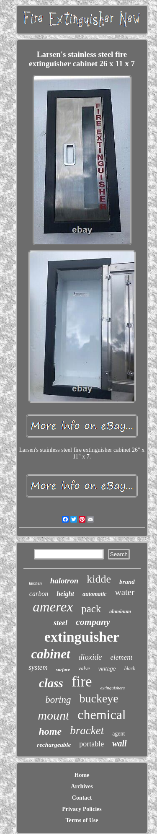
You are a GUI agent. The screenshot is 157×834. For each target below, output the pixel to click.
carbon (38, 593)
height (65, 593)
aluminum (120, 611)
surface (63, 669)
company (93, 621)
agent (118, 733)
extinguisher (81, 637)
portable (91, 744)
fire (82, 681)
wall (119, 743)
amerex (53, 606)
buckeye (99, 698)
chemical (101, 714)
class (51, 683)
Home (82, 775)
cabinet (50, 654)
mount (53, 715)
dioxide (90, 657)
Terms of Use (81, 820)
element (122, 657)
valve (84, 668)
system (37, 667)
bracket (87, 730)
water (125, 592)
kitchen (35, 583)
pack (91, 608)
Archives (82, 786)
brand (127, 581)
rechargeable (54, 744)
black (129, 668)
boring (58, 699)
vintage (107, 669)
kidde (99, 579)
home (50, 731)
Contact (82, 798)
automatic (94, 594)
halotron (64, 580)
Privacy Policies (81, 809)
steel (60, 623)
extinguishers (112, 687)
